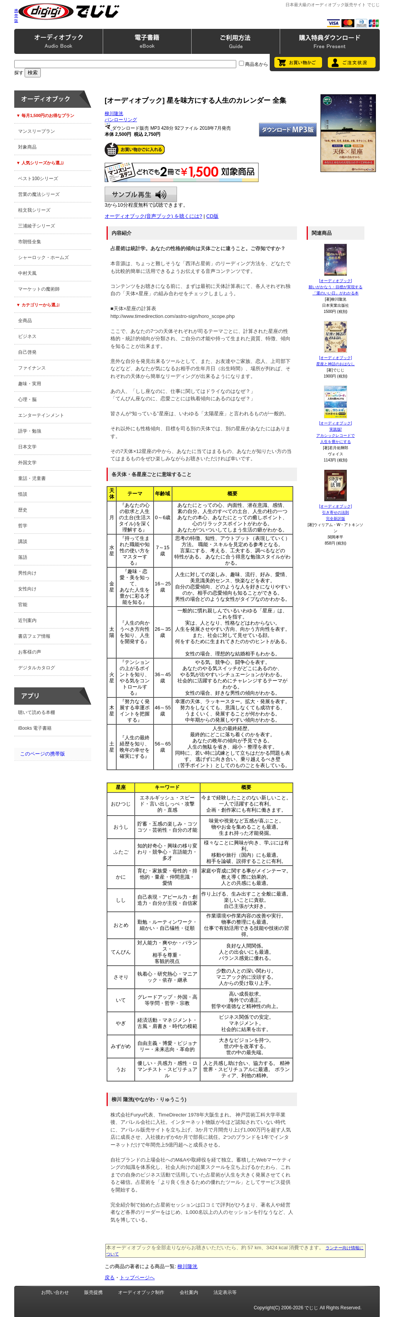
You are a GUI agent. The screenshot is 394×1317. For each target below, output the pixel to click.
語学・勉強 (29, 431)
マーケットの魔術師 (39, 289)
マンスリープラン (36, 131)
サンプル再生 (141, 194)
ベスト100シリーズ (38, 178)
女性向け (27, 589)
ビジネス (27, 336)
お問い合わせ (55, 1292)
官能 (22, 604)
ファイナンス (32, 368)
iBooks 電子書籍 (35, 728)
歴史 (22, 510)
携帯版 (16, 15)
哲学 (22, 525)
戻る (110, 1277)
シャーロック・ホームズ (43, 257)
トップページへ (137, 1277)
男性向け (27, 573)
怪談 (22, 494)
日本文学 (27, 447)
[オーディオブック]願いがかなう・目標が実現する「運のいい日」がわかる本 (335, 287)
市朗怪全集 (29, 241)
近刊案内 (27, 620)
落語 (22, 557)
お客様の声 (29, 652)
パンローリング (121, 119)
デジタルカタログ (36, 667)
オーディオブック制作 (141, 1292)
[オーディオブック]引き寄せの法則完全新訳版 (335, 512)
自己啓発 (27, 352)
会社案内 (189, 1292)
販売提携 (93, 1292)
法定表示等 (225, 1292)
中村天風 (27, 273)
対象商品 (27, 147)
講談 (22, 541)
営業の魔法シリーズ (39, 194)
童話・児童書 (32, 478)
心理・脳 (27, 399)
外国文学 (27, 462)
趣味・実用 (29, 383)
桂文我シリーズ (34, 210)
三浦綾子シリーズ (36, 226)
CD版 (212, 216)
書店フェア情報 (34, 636)
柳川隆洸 (114, 113)
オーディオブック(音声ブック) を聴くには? (153, 216)
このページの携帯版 (42, 754)
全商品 (25, 320)
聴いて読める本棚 (36, 712)
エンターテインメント (41, 415)
